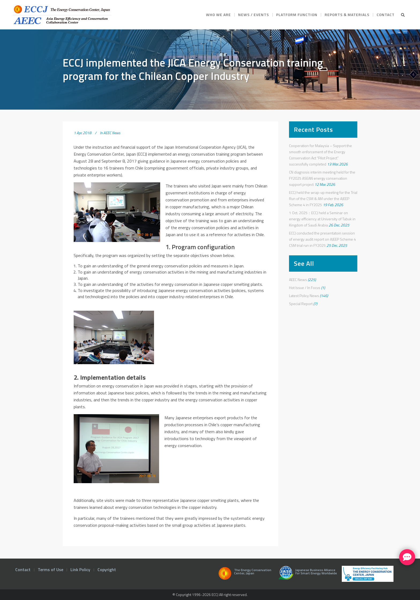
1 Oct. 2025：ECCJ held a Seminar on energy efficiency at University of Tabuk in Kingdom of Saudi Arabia (322, 219)
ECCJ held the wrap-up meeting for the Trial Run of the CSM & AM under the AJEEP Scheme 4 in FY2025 (323, 198)
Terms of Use (50, 569)
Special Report (301, 303)
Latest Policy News (304, 295)
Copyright (107, 569)
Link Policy (80, 569)
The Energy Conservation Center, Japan (244, 574)
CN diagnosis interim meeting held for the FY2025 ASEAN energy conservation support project (322, 178)
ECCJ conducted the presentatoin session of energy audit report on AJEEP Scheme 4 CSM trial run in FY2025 (322, 239)
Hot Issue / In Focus (304, 287)
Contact (23, 569)
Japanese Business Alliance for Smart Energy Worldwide (306, 574)
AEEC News (111, 133)
